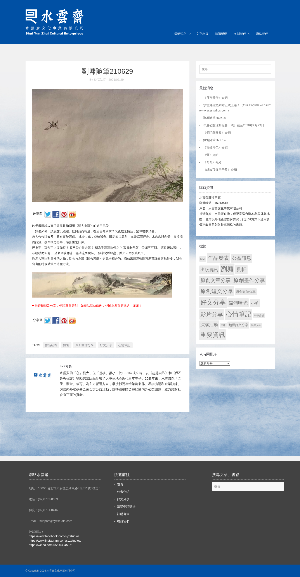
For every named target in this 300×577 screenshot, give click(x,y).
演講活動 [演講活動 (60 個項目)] (209, 324)
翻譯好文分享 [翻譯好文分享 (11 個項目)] (238, 325)
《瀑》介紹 (210, 155)
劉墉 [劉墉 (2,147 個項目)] (227, 268)
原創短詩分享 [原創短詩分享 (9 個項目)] (246, 292)
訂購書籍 (123, 514)
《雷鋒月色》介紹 (215, 147)
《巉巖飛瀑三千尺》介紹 (220, 169)
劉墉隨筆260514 (214, 140)
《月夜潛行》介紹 (215, 97)
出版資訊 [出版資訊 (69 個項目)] (209, 269)
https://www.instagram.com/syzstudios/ (55, 540)
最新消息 (180, 34)
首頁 (120, 484)
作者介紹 (123, 491)
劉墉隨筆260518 (214, 118)
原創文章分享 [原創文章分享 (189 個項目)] (215, 280)
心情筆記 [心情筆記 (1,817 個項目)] (238, 314)
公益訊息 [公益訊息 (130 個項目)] (241, 258)
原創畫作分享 (84, 345)
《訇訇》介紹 (212, 162)
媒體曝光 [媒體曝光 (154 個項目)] (238, 303)
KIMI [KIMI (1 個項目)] (202, 259)
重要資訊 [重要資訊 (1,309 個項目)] (212, 334)
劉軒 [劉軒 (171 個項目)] (241, 269)
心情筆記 (124, 345)
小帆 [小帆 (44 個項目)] (255, 303)
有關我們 (240, 34)
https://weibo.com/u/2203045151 (51, 545)
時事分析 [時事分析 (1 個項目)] (259, 315)
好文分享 (106, 345)
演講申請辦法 (126, 506)
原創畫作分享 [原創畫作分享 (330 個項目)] (249, 280)
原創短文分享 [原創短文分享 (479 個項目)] (216, 291)
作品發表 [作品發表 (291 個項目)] (218, 258)
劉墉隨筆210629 (107, 71)
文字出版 (202, 34)
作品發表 (51, 345)
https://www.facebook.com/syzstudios (54, 536)
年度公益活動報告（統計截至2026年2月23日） (235, 125)
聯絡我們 (262, 34)
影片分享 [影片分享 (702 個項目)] (211, 314)
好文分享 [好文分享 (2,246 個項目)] (213, 302)
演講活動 (221, 34)
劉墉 (66, 345)
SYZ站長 (66, 366)
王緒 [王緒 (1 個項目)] (223, 325)
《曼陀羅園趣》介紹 (217, 132)
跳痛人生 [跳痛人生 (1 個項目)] (256, 325)
